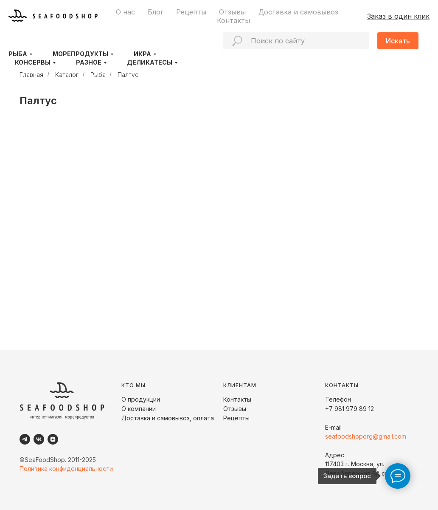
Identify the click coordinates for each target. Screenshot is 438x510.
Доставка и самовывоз (298, 12)
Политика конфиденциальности (66, 468)
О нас (125, 12)
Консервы (33, 62)
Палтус (128, 74)
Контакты (233, 20)
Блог (155, 12)
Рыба (17, 53)
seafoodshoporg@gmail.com (365, 436)
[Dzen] (53, 439)
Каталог (67, 74)
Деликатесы (149, 62)
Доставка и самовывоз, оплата (167, 418)
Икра (142, 53)
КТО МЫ (133, 385)
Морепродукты (80, 53)
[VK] (39, 439)
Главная (31, 74)
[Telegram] (25, 439)
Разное (88, 62)
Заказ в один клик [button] (398, 16)
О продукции (140, 399)
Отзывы (232, 12)
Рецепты (191, 12)
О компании (138, 408)
